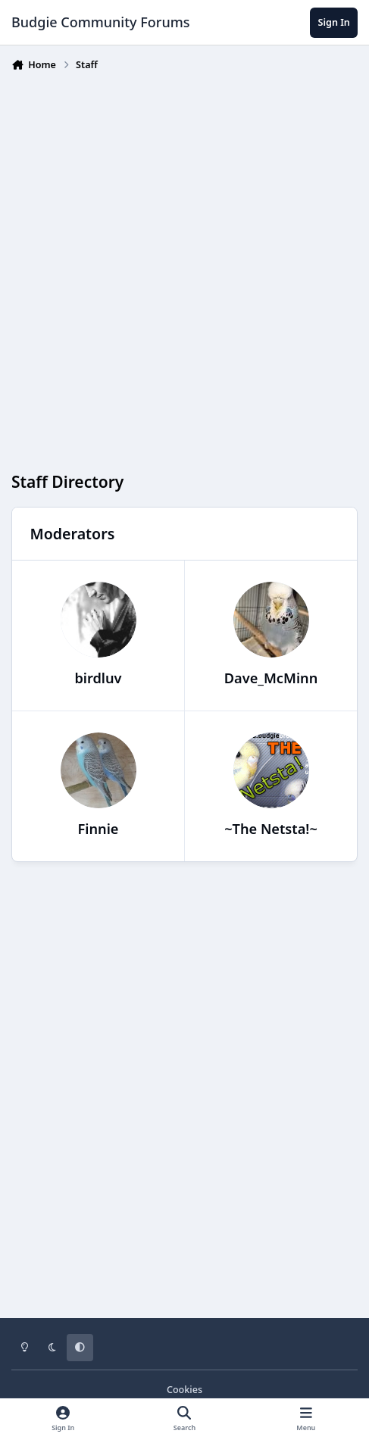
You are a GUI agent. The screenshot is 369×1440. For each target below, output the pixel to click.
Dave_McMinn (271, 678)
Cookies (184, 1389)
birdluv (97, 678)
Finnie (98, 829)
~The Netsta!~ (270, 829)
